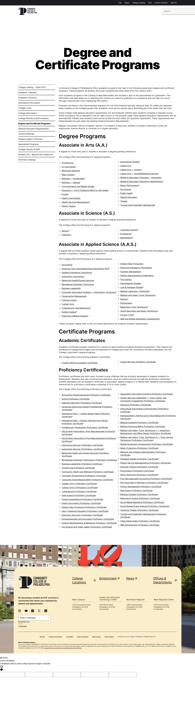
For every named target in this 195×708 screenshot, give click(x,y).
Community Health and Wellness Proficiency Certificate (88, 472)
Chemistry (66, 235)
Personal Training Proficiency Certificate (139, 467)
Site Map (42, 637)
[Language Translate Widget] (34, 618)
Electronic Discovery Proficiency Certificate (82, 515)
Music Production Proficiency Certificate (139, 449)
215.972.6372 (131, 610)
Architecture (67, 163)
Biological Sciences (71, 171)
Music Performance (129, 186)
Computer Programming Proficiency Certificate (84, 476)
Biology (65, 231)
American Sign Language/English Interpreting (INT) (85, 269)
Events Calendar (161, 3)
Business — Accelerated (73, 179)
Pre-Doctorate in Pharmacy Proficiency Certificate (144, 483)
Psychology (125, 190)
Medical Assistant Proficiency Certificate (139, 423)
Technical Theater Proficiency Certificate (139, 511)
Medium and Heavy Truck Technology (138, 296)
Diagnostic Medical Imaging (75, 316)
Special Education (128, 198)
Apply (127, 3)
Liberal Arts (125, 166)
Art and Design (69, 167)
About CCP (157, 11)
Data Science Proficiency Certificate (79, 496)
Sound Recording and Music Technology (139, 311)
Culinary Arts (68, 304)
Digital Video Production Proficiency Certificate (84, 508)
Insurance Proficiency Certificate (135, 405)
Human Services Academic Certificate (138, 362)
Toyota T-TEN (126, 315)
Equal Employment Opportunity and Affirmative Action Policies (63, 648)
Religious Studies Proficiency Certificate (139, 495)
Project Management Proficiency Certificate (140, 487)
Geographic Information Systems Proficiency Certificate (146, 394)
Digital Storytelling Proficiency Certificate (81, 504)
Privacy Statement (82, 637)
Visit (120, 3)
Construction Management (74, 297)
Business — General (71, 183)
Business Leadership (71, 289)
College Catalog (138, 3)
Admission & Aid (92, 11)
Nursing (123, 300)
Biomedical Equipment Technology (78, 285)
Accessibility (69, 637)
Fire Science (126, 280)
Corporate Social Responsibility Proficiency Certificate (87, 480)
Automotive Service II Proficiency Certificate (82, 449)
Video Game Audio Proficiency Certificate (140, 521)
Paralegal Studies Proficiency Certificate (139, 459)
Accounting (67, 265)
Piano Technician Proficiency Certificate (139, 475)
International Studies (129, 162)
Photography (126, 303)
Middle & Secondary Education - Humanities (141, 178)
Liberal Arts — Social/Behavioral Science (139, 174)
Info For (48, 11)
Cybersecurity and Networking (76, 308)
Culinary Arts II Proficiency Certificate (79, 488)
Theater (123, 202)
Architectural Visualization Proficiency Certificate (85, 428)
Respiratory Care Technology (134, 307)
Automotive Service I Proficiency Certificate (82, 446)
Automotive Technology (73, 277)
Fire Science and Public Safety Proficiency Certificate (87, 527)
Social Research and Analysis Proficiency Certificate (144, 507)
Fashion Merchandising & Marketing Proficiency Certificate (89, 523)
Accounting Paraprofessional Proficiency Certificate (86, 395)
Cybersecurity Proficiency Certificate (79, 492)
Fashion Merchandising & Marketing (137, 276)
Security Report (109, 637)
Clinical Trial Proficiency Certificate (78, 468)
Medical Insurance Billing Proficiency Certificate (142, 427)
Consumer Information (55, 637)
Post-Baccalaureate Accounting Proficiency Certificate (146, 479)
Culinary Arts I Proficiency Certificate (79, 484)
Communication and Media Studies (78, 187)
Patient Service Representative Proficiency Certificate (145, 463)
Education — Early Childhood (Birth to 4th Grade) (85, 191)
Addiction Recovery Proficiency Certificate (82, 403)
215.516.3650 (104, 610)
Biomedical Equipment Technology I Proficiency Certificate (89, 460)
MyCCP (174, 3)
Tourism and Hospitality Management (137, 205)
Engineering (125, 234)
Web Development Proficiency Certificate (139, 525)
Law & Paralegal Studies (131, 288)
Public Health (126, 194)
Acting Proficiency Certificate (76, 399)
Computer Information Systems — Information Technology (89, 293)
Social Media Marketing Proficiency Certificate (142, 503)
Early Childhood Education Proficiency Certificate (85, 512)
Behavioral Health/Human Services (78, 281)
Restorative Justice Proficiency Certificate (140, 499)
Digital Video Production (131, 264)
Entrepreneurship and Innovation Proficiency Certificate (88, 519)
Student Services (138, 11)
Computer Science (129, 230)
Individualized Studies (130, 284)
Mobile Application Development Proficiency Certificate (146, 445)
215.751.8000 (77, 610)
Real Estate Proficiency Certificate (136, 491)
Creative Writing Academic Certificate (79, 363)
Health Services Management (75, 203)
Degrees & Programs (115, 11)
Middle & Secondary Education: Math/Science (141, 182)
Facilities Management (130, 272)
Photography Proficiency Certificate (137, 471)
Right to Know (96, 637)
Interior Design (68, 206)
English (65, 195)
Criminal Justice (69, 301)
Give (150, 3)
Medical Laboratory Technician (134, 292)
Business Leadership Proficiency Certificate (82, 464)
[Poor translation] (1, 669)
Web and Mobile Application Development (140, 319)
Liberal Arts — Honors (130, 170)
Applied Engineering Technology (77, 273)
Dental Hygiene (69, 312)
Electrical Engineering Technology (136, 268)
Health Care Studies (71, 199)
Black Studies (68, 175)
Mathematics (126, 238)
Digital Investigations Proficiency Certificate (82, 500)
